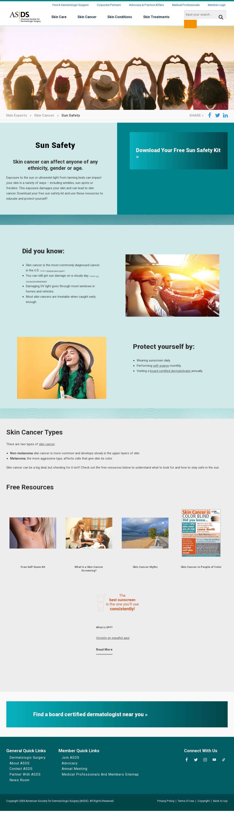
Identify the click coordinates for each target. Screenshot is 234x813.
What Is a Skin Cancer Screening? (89, 569)
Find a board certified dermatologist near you (89, 717)
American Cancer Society (55, 271)
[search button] (190, 24)
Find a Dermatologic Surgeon (70, 5)
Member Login (217, 5)
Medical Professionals (186, 5)
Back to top (220, 803)
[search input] (205, 14)
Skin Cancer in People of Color (201, 569)
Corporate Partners (109, 5)
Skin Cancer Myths (145, 567)
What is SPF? (106, 629)
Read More (104, 652)
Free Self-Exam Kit (33, 567)
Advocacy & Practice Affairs (146, 5)
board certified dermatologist (170, 371)
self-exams (161, 366)
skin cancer (47, 444)
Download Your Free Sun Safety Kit (178, 150)
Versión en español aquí (112, 640)
